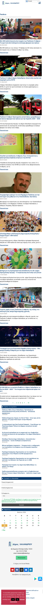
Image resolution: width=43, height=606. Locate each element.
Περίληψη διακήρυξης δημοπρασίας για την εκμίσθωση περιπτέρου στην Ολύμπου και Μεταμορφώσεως (19, 452)
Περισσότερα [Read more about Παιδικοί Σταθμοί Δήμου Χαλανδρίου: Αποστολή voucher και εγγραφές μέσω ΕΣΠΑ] (4, 91)
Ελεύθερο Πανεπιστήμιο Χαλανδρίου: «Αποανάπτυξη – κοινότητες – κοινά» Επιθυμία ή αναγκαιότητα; (19, 440)
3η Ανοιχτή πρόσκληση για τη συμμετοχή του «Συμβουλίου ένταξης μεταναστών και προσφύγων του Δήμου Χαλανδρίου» (21, 433)
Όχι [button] (17, 599)
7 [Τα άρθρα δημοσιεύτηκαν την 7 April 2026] (10, 520)
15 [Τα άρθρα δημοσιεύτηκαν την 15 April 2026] (16, 523)
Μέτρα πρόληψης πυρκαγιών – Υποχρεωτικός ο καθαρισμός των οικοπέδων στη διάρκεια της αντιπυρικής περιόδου (21, 446)
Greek (29, 1)
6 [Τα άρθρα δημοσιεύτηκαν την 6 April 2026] (4, 520)
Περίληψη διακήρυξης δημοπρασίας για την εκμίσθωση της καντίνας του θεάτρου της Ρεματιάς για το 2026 (20, 459)
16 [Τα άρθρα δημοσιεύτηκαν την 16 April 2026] (21, 523)
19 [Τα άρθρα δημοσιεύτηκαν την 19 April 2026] (38, 523)
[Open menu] (39, 3)
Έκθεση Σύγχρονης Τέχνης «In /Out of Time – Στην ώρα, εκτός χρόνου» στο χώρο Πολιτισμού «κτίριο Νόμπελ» (21, 418)
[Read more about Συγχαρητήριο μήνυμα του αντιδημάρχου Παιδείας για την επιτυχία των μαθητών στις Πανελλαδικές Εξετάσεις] (21, 182)
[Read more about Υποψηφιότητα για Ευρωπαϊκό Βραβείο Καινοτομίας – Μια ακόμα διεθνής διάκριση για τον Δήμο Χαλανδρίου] (21, 336)
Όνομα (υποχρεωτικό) (7, 482)
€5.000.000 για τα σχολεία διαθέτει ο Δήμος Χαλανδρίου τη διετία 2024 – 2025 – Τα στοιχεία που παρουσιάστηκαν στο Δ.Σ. (20, 389)
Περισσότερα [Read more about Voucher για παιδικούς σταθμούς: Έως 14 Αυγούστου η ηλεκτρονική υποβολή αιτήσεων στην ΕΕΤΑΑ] (4, 169)
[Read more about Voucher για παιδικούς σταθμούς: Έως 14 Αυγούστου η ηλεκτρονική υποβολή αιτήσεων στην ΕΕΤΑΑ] (21, 143)
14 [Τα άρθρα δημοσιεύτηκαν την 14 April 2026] (10, 523)
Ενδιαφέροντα (5, 493)
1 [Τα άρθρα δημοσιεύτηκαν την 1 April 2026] (15, 518)
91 (28, 403)
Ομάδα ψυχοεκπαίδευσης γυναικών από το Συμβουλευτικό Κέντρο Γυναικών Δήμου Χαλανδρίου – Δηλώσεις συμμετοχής (21, 472)
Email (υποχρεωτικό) (7, 487)
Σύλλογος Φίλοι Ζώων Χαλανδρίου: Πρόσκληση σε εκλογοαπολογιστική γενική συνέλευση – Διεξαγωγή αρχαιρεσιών (18, 411)
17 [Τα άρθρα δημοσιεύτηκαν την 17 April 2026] (27, 523)
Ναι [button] (13, 599)
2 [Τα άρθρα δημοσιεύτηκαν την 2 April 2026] (21, 518)
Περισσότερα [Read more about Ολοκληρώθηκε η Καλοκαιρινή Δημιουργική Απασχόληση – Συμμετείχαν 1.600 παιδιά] (4, 245)
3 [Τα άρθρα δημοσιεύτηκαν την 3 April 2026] (27, 518)
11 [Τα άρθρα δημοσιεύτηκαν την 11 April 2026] (33, 520)
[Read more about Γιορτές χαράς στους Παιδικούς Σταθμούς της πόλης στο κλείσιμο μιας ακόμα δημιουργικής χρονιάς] (21, 297)
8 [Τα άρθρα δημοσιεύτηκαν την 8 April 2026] (15, 520)
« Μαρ (3, 530)
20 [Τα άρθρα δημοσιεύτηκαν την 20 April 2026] (4, 525)
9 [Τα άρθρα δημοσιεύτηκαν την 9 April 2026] (21, 520)
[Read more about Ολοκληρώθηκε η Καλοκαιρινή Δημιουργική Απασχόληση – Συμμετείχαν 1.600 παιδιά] (21, 221)
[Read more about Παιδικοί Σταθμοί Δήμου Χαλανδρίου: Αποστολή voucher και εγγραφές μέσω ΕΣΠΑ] (21, 66)
